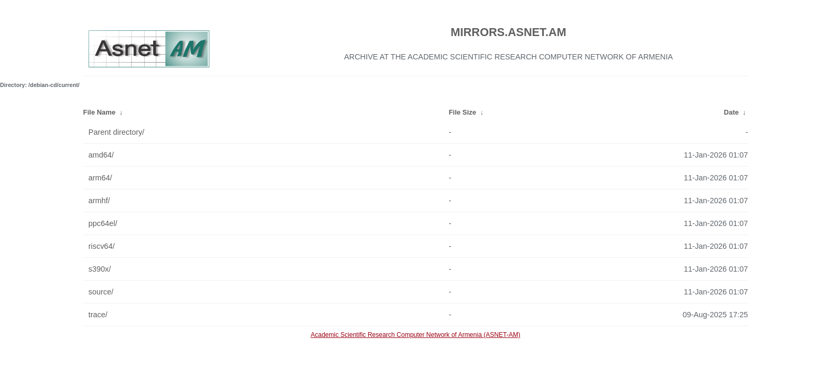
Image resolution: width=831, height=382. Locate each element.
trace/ (98, 314)
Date (731, 112)
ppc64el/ (103, 223)
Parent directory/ (117, 132)
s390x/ (100, 269)
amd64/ (101, 155)
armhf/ (99, 200)
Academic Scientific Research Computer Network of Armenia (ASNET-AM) (415, 334)
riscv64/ (102, 246)
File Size (462, 112)
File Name (99, 112)
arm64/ (100, 177)
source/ (101, 292)
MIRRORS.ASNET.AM (508, 32)
